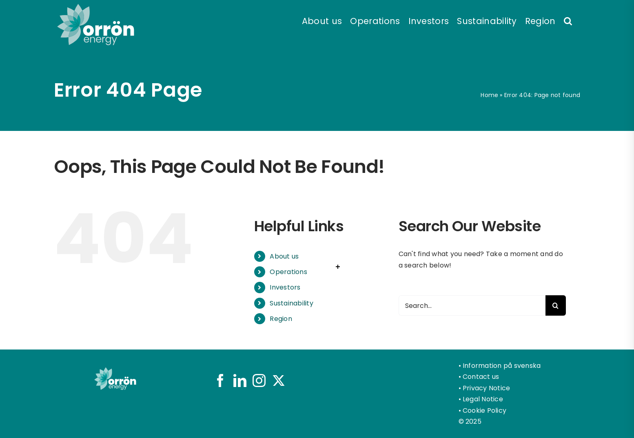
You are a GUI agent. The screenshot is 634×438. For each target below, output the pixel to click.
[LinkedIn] (239, 380)
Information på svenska (502, 365)
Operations (288, 272)
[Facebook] (220, 380)
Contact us (481, 376)
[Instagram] (259, 380)
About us (284, 256)
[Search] (555, 305)
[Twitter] (278, 380)
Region (281, 318)
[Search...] (472, 305)
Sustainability (291, 303)
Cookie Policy (484, 410)
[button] (568, 20)
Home (489, 95)
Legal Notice (483, 399)
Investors (285, 287)
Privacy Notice (486, 388)
